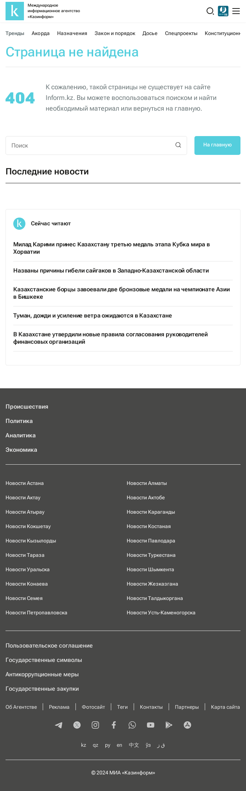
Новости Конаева (27, 584)
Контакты (151, 707)
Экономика (21, 449)
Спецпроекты (181, 33)
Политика (19, 420)
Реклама (59, 707)
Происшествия (27, 406)
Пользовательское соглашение (49, 645)
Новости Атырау (25, 512)
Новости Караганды (151, 512)
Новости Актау (23, 497)
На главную (217, 145)
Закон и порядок (115, 33)
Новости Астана (25, 483)
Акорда (40, 33)
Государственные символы (44, 659)
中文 (134, 745)
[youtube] (150, 725)
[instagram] (95, 725)
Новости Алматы (147, 483)
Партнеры (187, 707)
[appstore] (187, 725)
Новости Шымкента (150, 569)
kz (83, 745)
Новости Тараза (25, 555)
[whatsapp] (132, 725)
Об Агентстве (21, 707)
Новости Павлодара (151, 541)
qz (95, 745)
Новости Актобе (146, 497)
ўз (148, 745)
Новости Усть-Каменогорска (161, 612)
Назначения (72, 33)
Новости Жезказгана (152, 584)
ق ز (161, 745)
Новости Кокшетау (28, 526)
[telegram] (58, 725)
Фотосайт (93, 707)
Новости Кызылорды (31, 541)
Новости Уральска (28, 569)
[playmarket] (169, 725)
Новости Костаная (149, 526)
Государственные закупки (42, 688)
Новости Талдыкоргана (155, 598)
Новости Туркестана (151, 555)
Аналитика (21, 435)
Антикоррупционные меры (42, 674)
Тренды (15, 33)
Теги (122, 707)
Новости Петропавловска (36, 612)
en (119, 745)
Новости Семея (24, 598)
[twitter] (77, 725)
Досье (150, 33)
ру (107, 745)
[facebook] (113, 725)
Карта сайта (225, 707)
